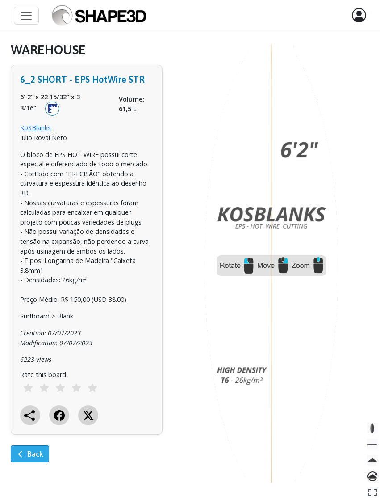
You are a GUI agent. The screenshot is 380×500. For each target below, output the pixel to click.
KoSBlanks (35, 127)
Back (30, 454)
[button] (359, 15)
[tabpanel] (86, 259)
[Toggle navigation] (26, 16)
